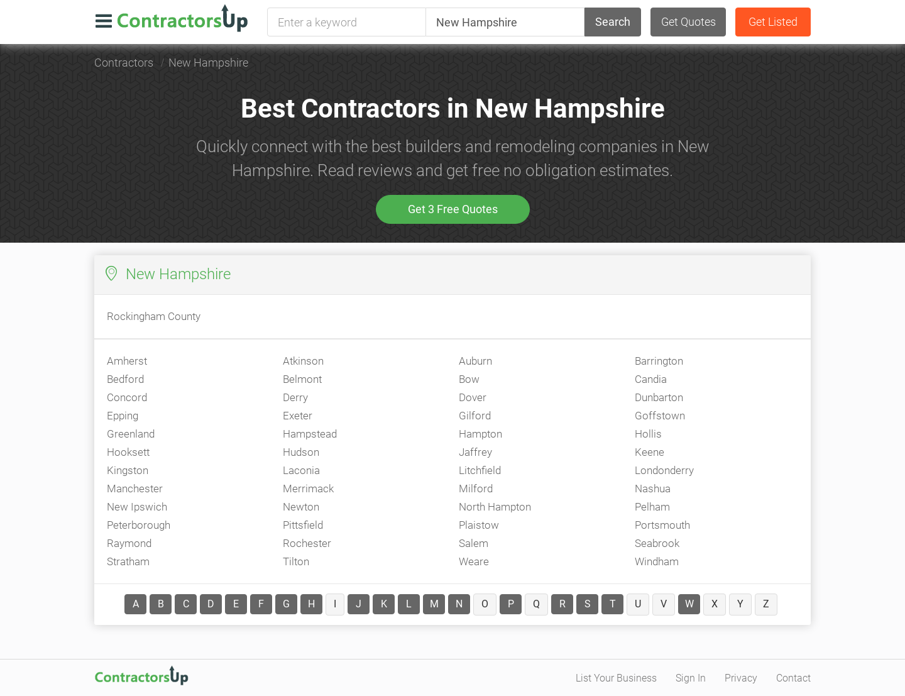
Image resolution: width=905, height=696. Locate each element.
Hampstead (310, 434)
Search (612, 21)
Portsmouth (662, 525)
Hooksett (128, 452)
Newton (301, 506)
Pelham (652, 506)
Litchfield (480, 470)
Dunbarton (659, 397)
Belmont (302, 379)
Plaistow (479, 525)
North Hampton (495, 506)
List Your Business (616, 678)
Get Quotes (688, 21)
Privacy (741, 678)
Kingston (127, 470)
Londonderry (664, 470)
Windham (657, 561)
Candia (651, 379)
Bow (469, 379)
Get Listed (773, 21)
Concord (127, 397)
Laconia (301, 470)
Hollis (648, 434)
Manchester (135, 488)
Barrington (659, 361)
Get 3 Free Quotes (453, 209)
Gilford (475, 415)
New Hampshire (208, 62)
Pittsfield (303, 525)
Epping (122, 415)
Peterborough (138, 525)
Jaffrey (475, 452)
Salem (473, 543)
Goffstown (660, 415)
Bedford (125, 379)
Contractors (123, 62)
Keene (649, 452)
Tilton (296, 561)
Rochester (307, 543)
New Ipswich (137, 506)
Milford (476, 488)
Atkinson (303, 361)
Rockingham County (153, 316)
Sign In (691, 678)
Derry (295, 397)
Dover (472, 397)
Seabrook (657, 543)
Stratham (128, 561)
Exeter (297, 415)
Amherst (127, 361)
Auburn (475, 361)
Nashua (653, 488)
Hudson (301, 452)
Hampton (480, 434)
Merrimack (308, 488)
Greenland (131, 434)
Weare (474, 561)
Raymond (129, 543)
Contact (793, 678)
